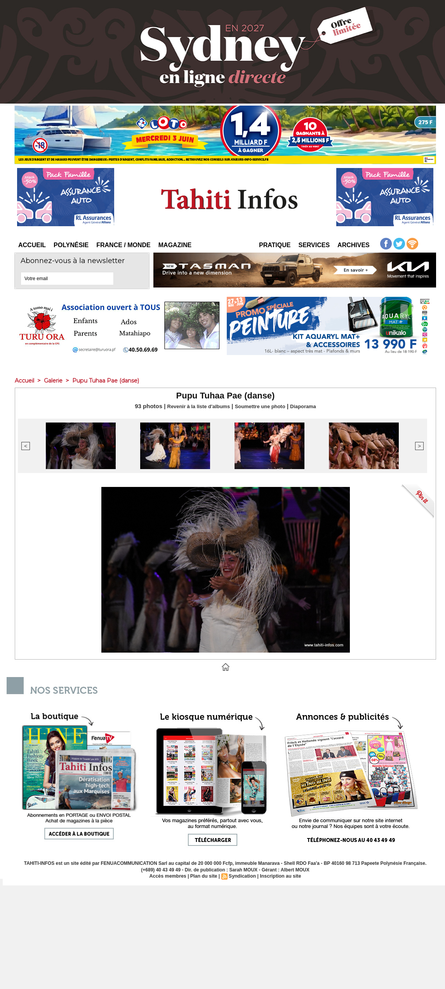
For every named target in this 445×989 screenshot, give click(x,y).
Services (314, 245)
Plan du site (204, 876)
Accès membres (169, 876)
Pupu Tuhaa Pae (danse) (112, 380)
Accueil (32, 245)
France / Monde (123, 245)
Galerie (56, 380)
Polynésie (71, 245)
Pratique (274, 245)
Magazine (174, 245)
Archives (353, 245)
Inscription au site (279, 876)
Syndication (242, 876)
